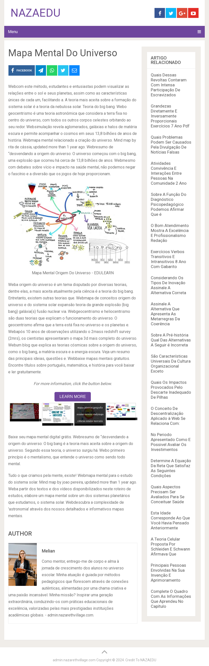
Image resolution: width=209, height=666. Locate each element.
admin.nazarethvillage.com (74, 660)
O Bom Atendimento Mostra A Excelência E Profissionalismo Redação (170, 233)
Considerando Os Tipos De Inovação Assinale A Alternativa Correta (168, 285)
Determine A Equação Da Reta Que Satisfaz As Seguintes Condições (171, 468)
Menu (13, 31)
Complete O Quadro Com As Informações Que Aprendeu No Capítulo (171, 599)
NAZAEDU (35, 12)
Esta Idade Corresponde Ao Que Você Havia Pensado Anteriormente (170, 520)
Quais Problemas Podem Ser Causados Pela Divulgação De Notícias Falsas (171, 145)
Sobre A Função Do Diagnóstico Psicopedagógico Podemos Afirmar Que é (168, 204)
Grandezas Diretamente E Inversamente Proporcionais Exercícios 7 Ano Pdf (170, 116)
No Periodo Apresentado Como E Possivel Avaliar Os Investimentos (171, 442)
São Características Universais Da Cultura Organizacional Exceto (171, 364)
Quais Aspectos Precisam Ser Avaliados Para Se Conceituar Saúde (167, 494)
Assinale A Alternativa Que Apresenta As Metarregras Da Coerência (165, 313)
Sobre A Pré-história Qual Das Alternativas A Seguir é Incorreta (171, 340)
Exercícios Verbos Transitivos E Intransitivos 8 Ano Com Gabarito (168, 259)
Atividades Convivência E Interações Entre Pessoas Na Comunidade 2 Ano (169, 173)
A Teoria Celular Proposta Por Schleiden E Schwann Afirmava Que (170, 546)
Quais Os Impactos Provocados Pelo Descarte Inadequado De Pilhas (171, 390)
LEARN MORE (72, 396)
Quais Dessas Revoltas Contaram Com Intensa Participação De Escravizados (169, 84)
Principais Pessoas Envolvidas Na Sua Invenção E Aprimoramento (168, 573)
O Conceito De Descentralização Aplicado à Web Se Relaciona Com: (168, 416)
